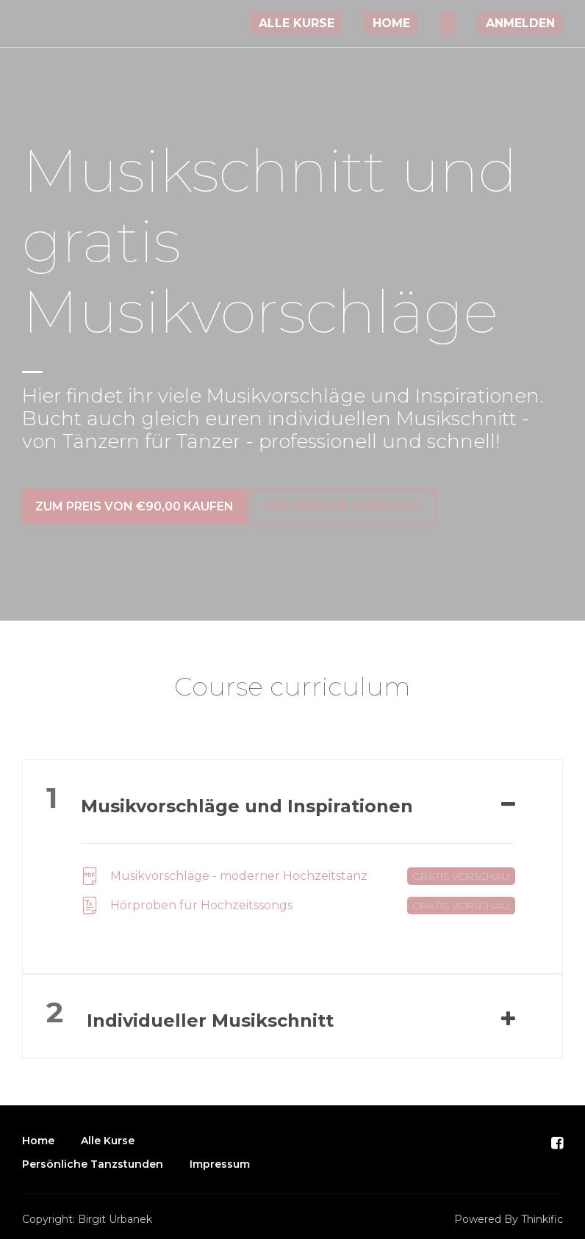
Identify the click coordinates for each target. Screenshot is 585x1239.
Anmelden (527, 23)
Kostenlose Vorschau (351, 506)
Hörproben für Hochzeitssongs (298, 897)
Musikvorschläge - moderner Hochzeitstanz (298, 868)
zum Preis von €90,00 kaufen (134, 506)
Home (430, 23)
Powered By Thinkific (508, 1211)
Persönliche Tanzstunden (92, 1156)
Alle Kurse (352, 23)
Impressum (220, 1156)
